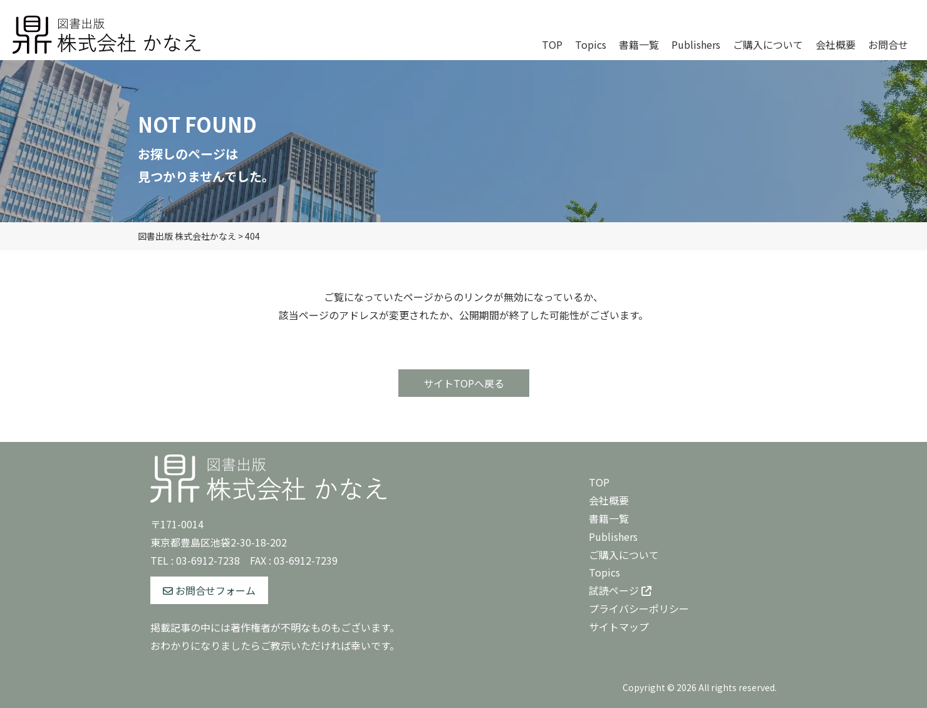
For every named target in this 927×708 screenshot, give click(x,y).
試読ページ (620, 590)
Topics (604, 572)
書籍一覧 (609, 518)
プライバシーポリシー (639, 608)
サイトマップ (619, 626)
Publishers (613, 536)
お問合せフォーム (209, 590)
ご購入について (624, 554)
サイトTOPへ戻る (463, 383)
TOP (599, 482)
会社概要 (609, 500)
